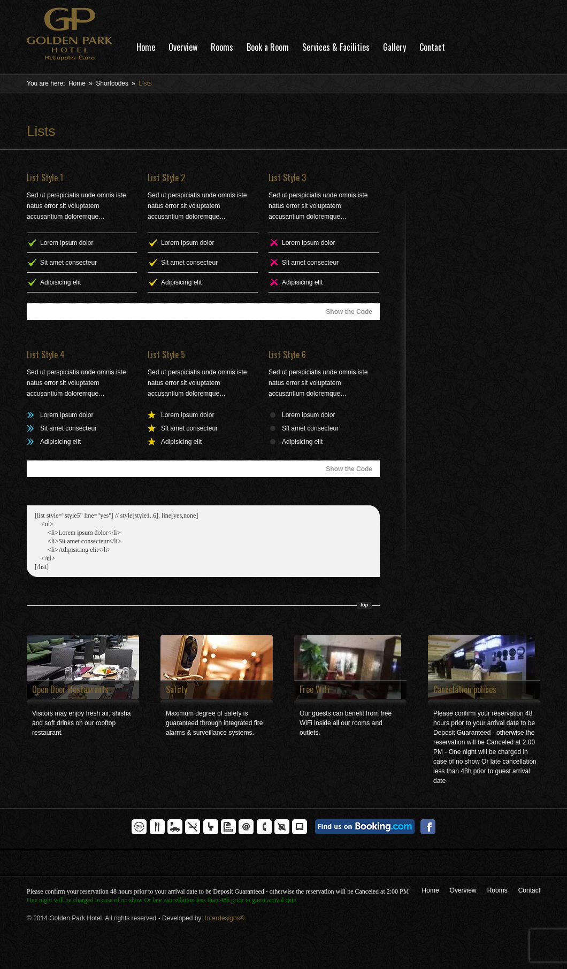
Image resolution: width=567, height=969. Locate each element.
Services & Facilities (336, 47)
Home (145, 47)
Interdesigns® (224, 918)
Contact (432, 47)
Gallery (394, 47)
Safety (176, 689)
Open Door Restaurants (70, 689)
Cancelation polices (464, 689)
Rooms (222, 47)
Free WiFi (315, 689)
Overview (182, 47)
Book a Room (268, 47)
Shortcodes (112, 83)
